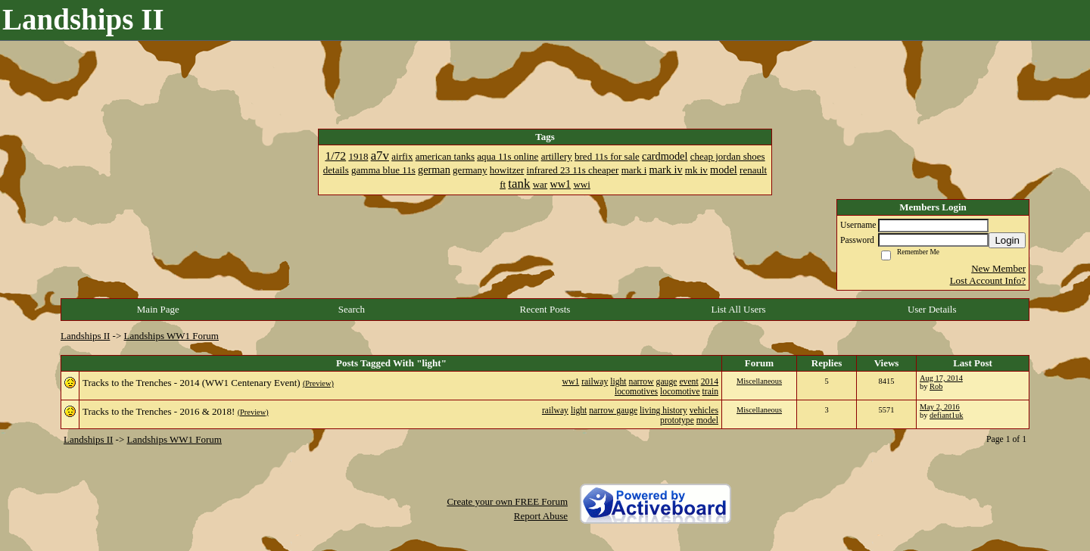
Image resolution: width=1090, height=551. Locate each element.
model (707, 420)
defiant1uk (946, 415)
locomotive (680, 392)
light (618, 382)
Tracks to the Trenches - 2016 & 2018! (159, 411)
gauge (666, 382)
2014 (709, 382)
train (710, 392)
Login (1007, 240)
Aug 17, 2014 (941, 378)
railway (594, 382)
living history (663, 411)
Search (351, 309)
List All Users (738, 309)
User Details (932, 309)
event (688, 382)
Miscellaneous (759, 381)
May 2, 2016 (940, 407)
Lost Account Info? (988, 280)
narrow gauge (613, 411)
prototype (677, 420)
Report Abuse (541, 515)
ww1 (571, 382)
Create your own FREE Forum (507, 501)
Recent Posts (545, 309)
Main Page (158, 309)
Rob (936, 386)
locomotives (636, 392)
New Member (998, 268)
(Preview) (318, 383)
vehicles (704, 411)
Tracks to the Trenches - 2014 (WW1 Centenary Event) (192, 382)
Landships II (85, 335)
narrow (641, 382)
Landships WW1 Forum (171, 335)
